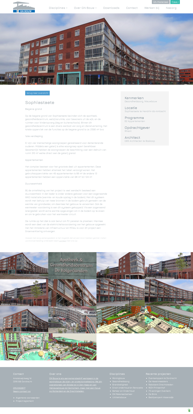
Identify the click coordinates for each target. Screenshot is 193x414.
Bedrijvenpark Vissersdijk (161, 397)
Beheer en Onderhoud (123, 391)
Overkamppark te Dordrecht (163, 378)
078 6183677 (19, 388)
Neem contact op (22, 391)
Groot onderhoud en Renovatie (127, 387)
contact (62, 241)
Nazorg (171, 7)
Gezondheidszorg (120, 381)
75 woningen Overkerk (159, 391)
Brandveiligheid (120, 384)
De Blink (153, 394)
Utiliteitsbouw (119, 397)
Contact (132, 7)
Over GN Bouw (85, 7)
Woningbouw (118, 378)
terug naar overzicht (37, 93)
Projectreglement (25, 401)
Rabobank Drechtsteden (161, 384)
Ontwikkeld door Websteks (174, 411)
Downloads (111, 7)
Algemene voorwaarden (28, 397)
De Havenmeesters (158, 381)
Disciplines (58, 7)
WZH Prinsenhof (157, 387)
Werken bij (151, 7)
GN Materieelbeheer (122, 394)
